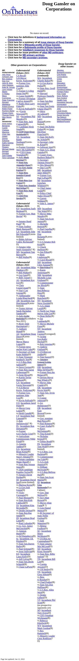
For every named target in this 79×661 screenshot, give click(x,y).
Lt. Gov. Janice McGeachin (24, 527)
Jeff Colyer (24, 559)
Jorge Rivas (24, 375)
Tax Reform (61, 117)
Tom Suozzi (45, 357)
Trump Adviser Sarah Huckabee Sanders (24, 311)
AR (17, 301)
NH (39, 262)
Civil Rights (61, 74)
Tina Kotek (45, 434)
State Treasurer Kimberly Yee (24, 358)
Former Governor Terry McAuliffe (25, 148)
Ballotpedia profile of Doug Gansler (43, 47)
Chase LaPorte (25, 567)
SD (38, 549)
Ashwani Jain (7, 77)
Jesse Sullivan (25, 551)
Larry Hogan (7, 89)
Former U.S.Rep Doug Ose (25, 92)
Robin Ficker (7, 109)
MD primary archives (33, 55)
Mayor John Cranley (44, 383)
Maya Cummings (6, 97)
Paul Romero (46, 423)
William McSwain (42, 468)
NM (39, 275)
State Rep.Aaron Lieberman (25, 371)
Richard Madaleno (6, 103)
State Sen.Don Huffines (45, 586)
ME (39, 170)
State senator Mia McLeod (44, 545)
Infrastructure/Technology (67, 106)
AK (18, 267)
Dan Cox (5, 81)
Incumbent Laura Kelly (23, 555)
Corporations (62, 77)
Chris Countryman (22, 286)
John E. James (46, 203)
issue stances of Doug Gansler (57, 42)
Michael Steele (8, 149)
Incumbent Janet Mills (44, 171)
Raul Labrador (25, 523)
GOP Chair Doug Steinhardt (25, 133)
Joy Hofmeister (42, 404)
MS (18, 252)
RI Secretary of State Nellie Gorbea (45, 515)
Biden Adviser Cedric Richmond (24, 240)
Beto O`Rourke (41, 578)
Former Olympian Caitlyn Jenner (25, 99)
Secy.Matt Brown (43, 499)
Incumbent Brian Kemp (23, 450)
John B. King (7, 83)
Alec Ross (6, 74)
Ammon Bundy (21, 532)
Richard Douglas (5, 152)
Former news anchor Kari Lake (24, 348)
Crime (59, 79)
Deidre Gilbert (41, 596)
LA (17, 231)
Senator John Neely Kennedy (23, 248)
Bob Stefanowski (22, 422)
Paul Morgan (25, 498)
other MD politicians (52, 52)
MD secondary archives (35, 57)
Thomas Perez (8, 115)
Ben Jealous (7, 79)
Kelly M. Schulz (8, 87)
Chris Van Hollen (6, 135)
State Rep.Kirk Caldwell (24, 501)
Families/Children (64, 89)
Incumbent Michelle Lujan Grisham (44, 277)
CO (17, 403)
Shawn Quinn (7, 113)
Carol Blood (45, 260)
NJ (17, 116)
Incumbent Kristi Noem (44, 550)
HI (17, 480)
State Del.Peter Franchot (45, 132)
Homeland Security (64, 102)
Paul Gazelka (46, 229)
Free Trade (61, 94)
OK (39, 388)
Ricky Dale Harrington (22, 325)
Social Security (63, 115)
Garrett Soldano (41, 199)
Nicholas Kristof (42, 437)
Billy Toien (24, 277)
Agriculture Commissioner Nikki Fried (25, 439)
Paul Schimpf (25, 549)
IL (17, 538)
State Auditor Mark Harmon (23, 227)
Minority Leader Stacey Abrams (25, 455)
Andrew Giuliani (42, 348)
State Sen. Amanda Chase (23, 163)
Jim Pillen (44, 252)
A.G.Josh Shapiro (42, 463)
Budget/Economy (64, 72)
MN (39, 208)
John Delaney (7, 85)
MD (39, 116)
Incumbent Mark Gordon (44, 626)
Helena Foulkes (41, 527)
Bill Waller (24, 257)
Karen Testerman (42, 271)
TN (38, 559)
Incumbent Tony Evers (44, 611)
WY (39, 625)
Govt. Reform (62, 96)
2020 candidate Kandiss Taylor (24, 470)
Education (61, 83)
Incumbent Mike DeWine (44, 368)
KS (17, 554)
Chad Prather (46, 582)
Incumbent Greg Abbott (44, 573)
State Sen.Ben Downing (45, 102)
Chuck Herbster (41, 248)
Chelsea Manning (5, 131)
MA (39, 78)
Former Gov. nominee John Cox (23, 86)
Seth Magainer (41, 522)
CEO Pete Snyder (22, 197)
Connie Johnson (41, 399)
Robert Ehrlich (8, 106)
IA (17, 505)
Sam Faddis (7, 156)
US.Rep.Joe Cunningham (44, 539)
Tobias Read (45, 441)
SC (38, 531)
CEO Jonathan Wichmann (45, 616)
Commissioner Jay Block (45, 284)
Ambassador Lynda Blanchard (24, 296)
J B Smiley (45, 569)
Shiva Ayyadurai (42, 112)
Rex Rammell (41, 632)
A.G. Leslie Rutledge (22, 317)
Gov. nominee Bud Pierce (45, 419)
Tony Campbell (8, 158)
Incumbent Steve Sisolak (44, 302)
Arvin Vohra (7, 124)
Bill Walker (24, 272)
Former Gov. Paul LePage (44, 176)
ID (17, 518)
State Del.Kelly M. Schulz (45, 138)
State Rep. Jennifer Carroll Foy (23, 175)
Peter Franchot (8, 100)
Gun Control (62, 98)
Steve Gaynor (25, 367)
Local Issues (62, 111)
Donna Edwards (5, 139)
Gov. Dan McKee (43, 493)
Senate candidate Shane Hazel (25, 460)
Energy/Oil (61, 85)
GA (18, 449)
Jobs (59, 109)
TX (38, 572)
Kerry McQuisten (42, 429)
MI (38, 180)
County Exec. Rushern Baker (44, 156)
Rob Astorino (46, 344)
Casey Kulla (45, 426)
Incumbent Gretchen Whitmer (44, 183)
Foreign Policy (62, 92)
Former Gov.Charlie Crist (24, 432)
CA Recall (21, 75)
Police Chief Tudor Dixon (44, 194)
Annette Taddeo (21, 445)
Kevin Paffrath (25, 109)
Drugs (59, 81)
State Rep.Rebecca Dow (43, 290)
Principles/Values (64, 113)
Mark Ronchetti (41, 296)
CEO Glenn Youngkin (23, 153)
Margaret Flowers (6, 146)
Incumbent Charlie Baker (44, 79)
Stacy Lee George (22, 291)
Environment (62, 87)
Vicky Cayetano (20, 493)
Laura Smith (24, 96)
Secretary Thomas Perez (43, 161)
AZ (17, 334)
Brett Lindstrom (42, 255)
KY (17, 208)
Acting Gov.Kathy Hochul (42, 339)
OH (39, 367)
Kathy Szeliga (7, 143)
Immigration (61, 104)
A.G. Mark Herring (22, 158)
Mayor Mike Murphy (44, 215)
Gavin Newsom (21, 112)
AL (17, 280)
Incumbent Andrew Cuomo (44, 331)
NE (38, 231)
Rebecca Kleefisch (42, 621)
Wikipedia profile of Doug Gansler (42, 45)
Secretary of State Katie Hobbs (25, 353)
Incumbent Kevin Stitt (44, 389)
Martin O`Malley (6, 93)
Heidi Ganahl (25, 413)
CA (17, 382)
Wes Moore (7, 117)
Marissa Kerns (25, 485)
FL (17, 426)
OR (38, 408)
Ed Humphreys (26, 536)
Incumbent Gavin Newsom (23, 383)
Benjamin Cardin (6, 127)
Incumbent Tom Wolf (44, 445)
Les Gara (23, 275)
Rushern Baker (8, 111)
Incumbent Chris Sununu (44, 263)
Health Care (62, 100)
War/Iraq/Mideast (64, 119)
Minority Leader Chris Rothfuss (46, 637)
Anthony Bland (21, 330)
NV (38, 301)
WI (38, 610)
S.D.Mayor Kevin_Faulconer (24, 79)
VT (38, 600)
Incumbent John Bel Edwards (25, 232)
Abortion (60, 70)
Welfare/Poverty (63, 121)
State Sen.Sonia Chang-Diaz (45, 107)
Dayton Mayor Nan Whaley (45, 378)
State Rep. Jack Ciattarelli (24, 122)
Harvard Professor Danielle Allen (45, 96)
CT (17, 416)
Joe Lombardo (42, 319)
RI (38, 482)
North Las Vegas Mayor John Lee (46, 312)
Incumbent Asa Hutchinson (25, 302)
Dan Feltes (45, 267)
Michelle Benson (42, 225)
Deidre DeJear (25, 510)
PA (38, 444)
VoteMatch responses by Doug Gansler (43, 50)
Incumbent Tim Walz (44, 209)
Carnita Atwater (42, 565)
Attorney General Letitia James (44, 362)
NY (38, 329)
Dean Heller (45, 316)
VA (17, 137)
